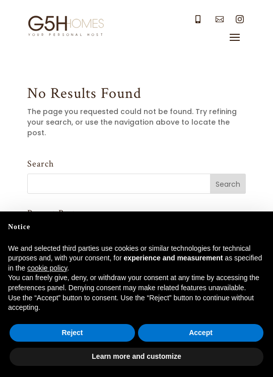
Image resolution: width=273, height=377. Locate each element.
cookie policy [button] (47, 268)
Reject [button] (72, 333)
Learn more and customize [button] (136, 356)
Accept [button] (201, 333)
